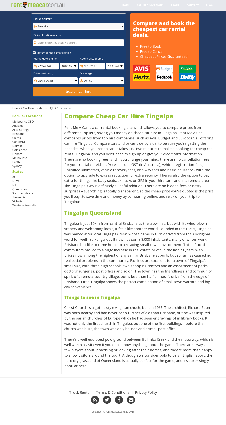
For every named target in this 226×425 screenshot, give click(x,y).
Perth (16, 162)
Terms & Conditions (112, 392)
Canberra (18, 142)
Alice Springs (20, 130)
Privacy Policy (146, 392)
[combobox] (78, 39)
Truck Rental (79, 392)
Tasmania (18, 197)
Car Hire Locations (150, 5)
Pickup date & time (45, 59)
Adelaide (17, 126)
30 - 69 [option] (88, 81)
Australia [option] (43, 26)
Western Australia (24, 205)
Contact (193, 5)
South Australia (22, 193)
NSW (15, 181)
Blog (209, 5)
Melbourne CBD (23, 122)
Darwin (17, 146)
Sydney (17, 166)
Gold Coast (19, 150)
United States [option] (45, 81)
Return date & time (91, 59)
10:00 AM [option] (67, 66)
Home (126, 5)
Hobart (17, 154)
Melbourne (19, 158)
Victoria (17, 201)
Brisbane (18, 134)
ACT (15, 177)
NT (14, 185)
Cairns (16, 138)
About (175, 5)
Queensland (20, 189)
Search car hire (78, 91)
